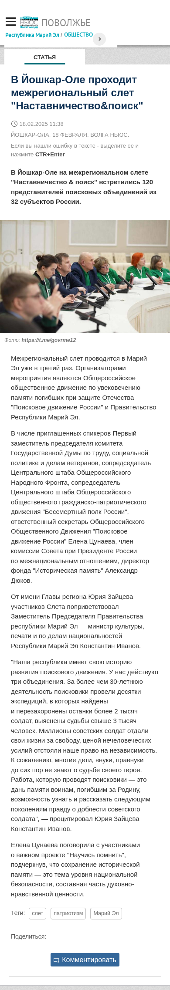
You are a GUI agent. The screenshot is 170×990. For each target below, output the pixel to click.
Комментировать (85, 959)
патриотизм (68, 913)
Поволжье (66, 23)
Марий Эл (106, 913)
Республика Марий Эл (32, 34)
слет (37, 913)
